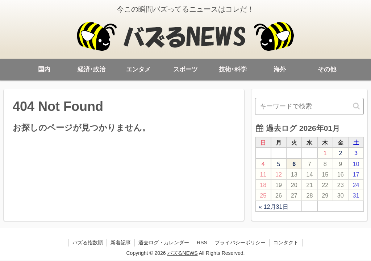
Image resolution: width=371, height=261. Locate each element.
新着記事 (121, 242)
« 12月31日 (273, 206)
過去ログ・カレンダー (163, 242)
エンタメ (138, 69)
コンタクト (286, 242)
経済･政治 (91, 69)
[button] (357, 106)
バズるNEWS (182, 253)
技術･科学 (233, 69)
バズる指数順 (87, 242)
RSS (202, 242)
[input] (309, 106)
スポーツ (185, 69)
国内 (44, 69)
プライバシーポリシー (240, 242)
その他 (327, 69)
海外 (280, 69)
